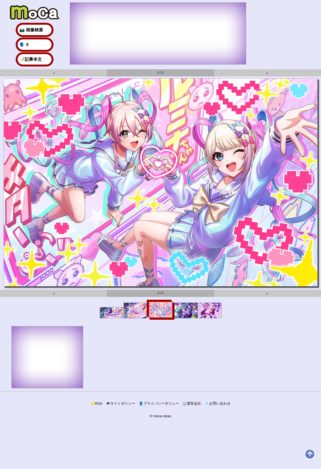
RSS (96, 403)
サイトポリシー (120, 403)
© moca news (160, 416)
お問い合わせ (217, 403)
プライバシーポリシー (159, 403)
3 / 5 (160, 72)
